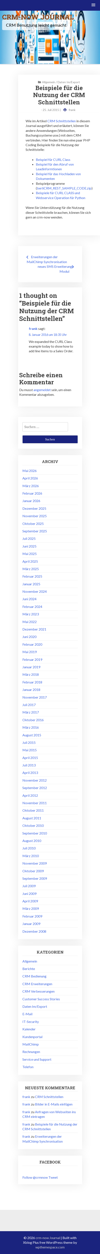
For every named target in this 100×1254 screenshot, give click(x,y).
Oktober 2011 (33, 810)
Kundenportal (32, 1037)
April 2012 (30, 795)
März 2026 (30, 486)
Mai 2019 (29, 652)
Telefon (27, 1067)
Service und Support (36, 1059)
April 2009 (30, 901)
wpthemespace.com (50, 1247)
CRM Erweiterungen (37, 984)
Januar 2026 (31, 501)
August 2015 (31, 735)
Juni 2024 (29, 599)
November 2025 (34, 516)
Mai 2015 (29, 750)
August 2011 (31, 818)
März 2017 (30, 712)
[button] (93, 5)
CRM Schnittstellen (61, 121)
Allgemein (48, 82)
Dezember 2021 (34, 629)
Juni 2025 (29, 546)
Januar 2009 (31, 924)
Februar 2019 (32, 659)
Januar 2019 (31, 667)
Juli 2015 (29, 742)
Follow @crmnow (35, 1177)
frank (72, 110)
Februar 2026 (32, 493)
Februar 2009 (32, 916)
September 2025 (34, 531)
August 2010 (31, 841)
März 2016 (30, 727)
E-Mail (27, 1014)
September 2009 (34, 878)
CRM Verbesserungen (38, 991)
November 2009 (34, 863)
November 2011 (34, 803)
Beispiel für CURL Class (53, 159)
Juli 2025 (29, 538)
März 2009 (30, 908)
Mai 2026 (29, 471)
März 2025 (30, 569)
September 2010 (34, 833)
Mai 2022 (29, 622)
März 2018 (30, 674)
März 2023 (30, 614)
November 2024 (34, 591)
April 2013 (30, 772)
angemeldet (42, 390)
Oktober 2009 (33, 871)
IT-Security (30, 1022)
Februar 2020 (32, 644)
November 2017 (34, 697)
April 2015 (30, 758)
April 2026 (30, 478)
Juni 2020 (29, 637)
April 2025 (30, 561)
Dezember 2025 (34, 508)
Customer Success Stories (41, 999)
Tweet (53, 1177)
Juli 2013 (29, 765)
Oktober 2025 (33, 523)
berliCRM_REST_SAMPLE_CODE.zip (64, 188)
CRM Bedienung (34, 976)
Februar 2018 (32, 682)
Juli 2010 (29, 848)
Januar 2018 (31, 689)
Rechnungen (31, 1052)
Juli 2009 (29, 886)
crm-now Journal (38, 16)
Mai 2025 (29, 554)
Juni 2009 (29, 893)
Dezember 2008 (34, 931)
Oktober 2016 (33, 720)
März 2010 (30, 856)
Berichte (28, 969)
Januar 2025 (31, 584)
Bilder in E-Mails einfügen (53, 1104)
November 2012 (34, 780)
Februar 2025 (32, 576)
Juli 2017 (29, 705)
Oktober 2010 (33, 825)
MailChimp (30, 1044)
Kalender (29, 1029)
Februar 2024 (32, 606)
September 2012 (34, 788)
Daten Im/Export (69, 82)
